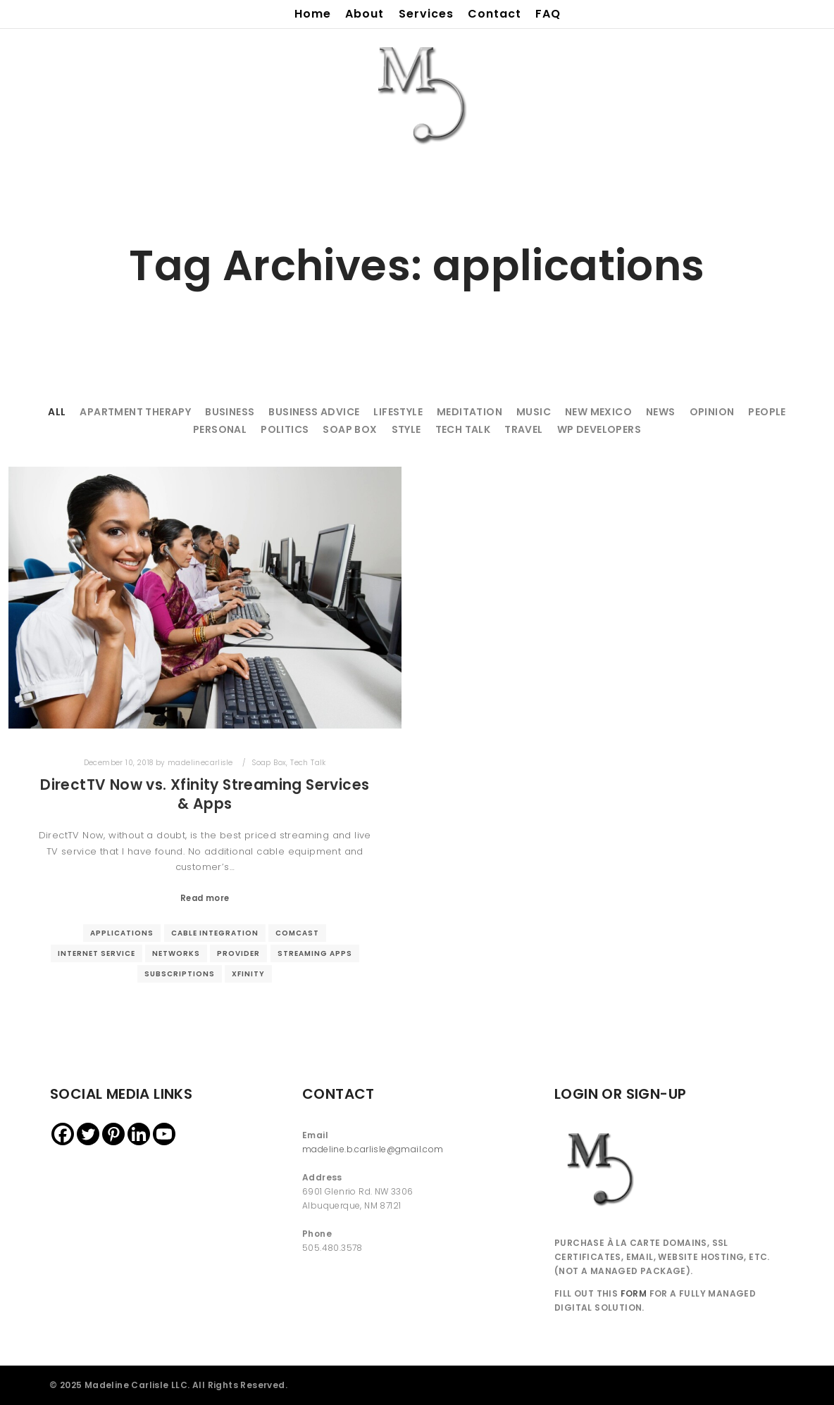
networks (176, 953)
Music (533, 412)
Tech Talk (463, 429)
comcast (297, 933)
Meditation (469, 412)
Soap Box (350, 429)
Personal (220, 429)
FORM (634, 1293)
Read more (205, 898)
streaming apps (315, 953)
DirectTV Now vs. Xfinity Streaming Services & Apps (204, 794)
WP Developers (599, 429)
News (661, 412)
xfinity (248, 974)
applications (122, 933)
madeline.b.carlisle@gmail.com (373, 1149)
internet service (96, 953)
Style (406, 429)
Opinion (712, 412)
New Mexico (598, 412)
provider (238, 953)
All (57, 412)
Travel (523, 429)
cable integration (215, 933)
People (766, 412)
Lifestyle (398, 412)
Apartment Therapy (135, 412)
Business (229, 412)
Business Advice (313, 412)
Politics (285, 429)
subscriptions (179, 974)
